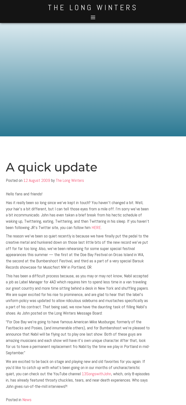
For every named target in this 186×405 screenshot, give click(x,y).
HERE (96, 227)
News (26, 399)
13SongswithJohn (96, 373)
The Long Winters (93, 7)
